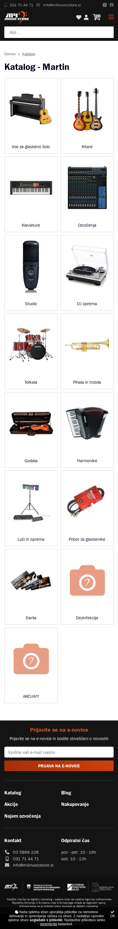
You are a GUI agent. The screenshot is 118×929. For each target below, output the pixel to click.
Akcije (11, 804)
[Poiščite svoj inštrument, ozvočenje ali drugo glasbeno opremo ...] (59, 32)
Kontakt (12, 840)
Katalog (12, 793)
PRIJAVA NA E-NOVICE (59, 765)
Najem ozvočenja (22, 816)
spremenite (48, 924)
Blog (66, 793)
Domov (10, 53)
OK (112, 914)
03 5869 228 (26, 852)
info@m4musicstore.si (58, 5)
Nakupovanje (75, 804)
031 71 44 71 (18, 5)
